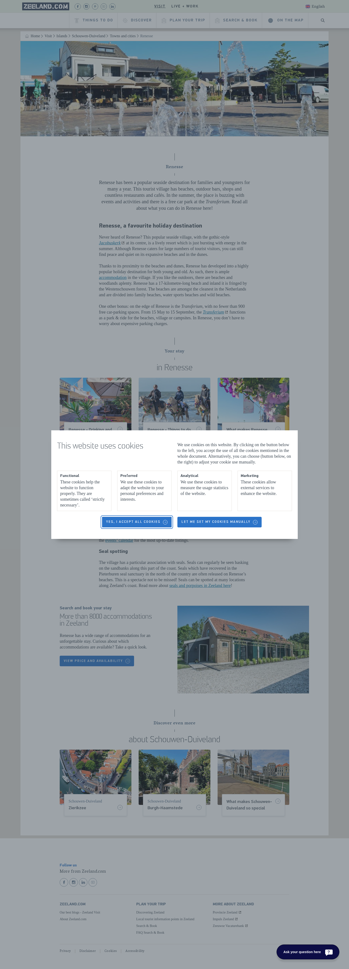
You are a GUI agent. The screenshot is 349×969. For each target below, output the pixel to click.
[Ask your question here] (308, 951)
